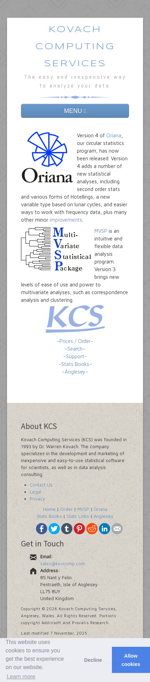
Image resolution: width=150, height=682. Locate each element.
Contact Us (41, 485)
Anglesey (103, 516)
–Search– (75, 349)
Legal (35, 492)
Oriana (113, 135)
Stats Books (49, 516)
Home (49, 509)
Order (66, 509)
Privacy (37, 498)
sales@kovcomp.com (62, 563)
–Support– (75, 356)
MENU (75, 110)
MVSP (100, 231)
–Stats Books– (75, 364)
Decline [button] (93, 660)
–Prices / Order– (75, 341)
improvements (66, 220)
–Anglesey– (75, 372)
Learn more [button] (21, 677)
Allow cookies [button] (131, 660)
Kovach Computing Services (75, 46)
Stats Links (77, 516)
